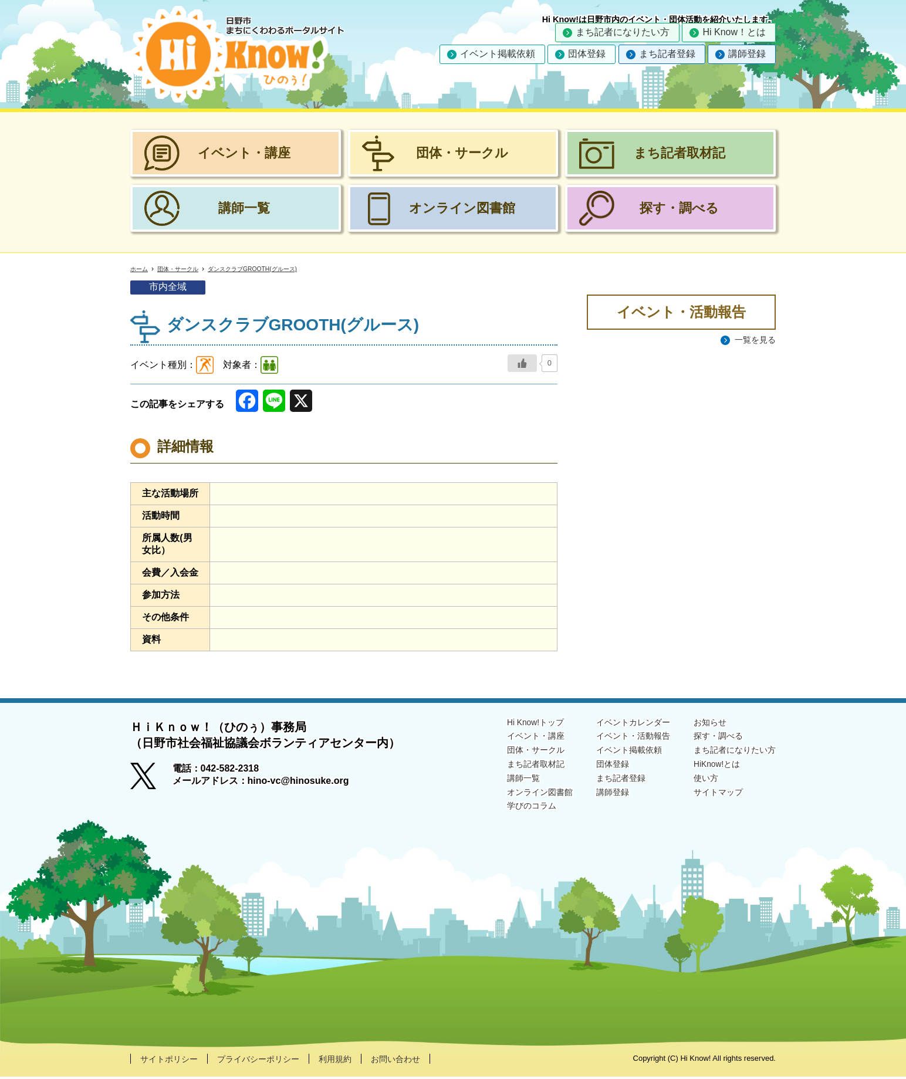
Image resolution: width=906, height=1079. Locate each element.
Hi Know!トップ (508, 724)
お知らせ (700, 724)
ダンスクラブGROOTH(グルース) (272, 269)
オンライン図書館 (512, 799)
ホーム (140, 269)
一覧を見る (752, 341)
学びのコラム (503, 814)
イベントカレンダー (616, 724)
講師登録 (747, 54)
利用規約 (357, 1061)
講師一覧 (494, 784)
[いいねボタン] (522, 364)
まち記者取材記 (508, 769)
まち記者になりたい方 (623, 32)
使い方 (696, 784)
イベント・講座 (508, 738)
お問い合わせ (423, 1061)
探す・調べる (710, 738)
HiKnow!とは (709, 769)
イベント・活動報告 (616, 738)
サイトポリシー (173, 1061)
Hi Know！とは (734, 32)
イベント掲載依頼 (497, 54)
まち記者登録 (667, 54)
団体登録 (587, 54)
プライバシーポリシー (272, 1061)
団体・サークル (185, 269)
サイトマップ (710, 799)
